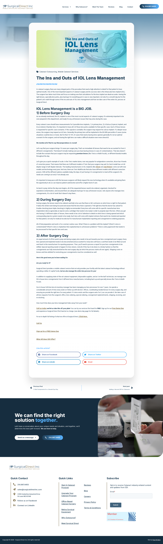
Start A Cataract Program (68, 483)
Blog (120, 7)
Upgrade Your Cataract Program (69, 492)
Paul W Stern (156, 540)
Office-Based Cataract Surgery (69, 500)
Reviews (111, 7)
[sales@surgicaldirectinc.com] (14, 487)
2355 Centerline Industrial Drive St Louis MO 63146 (31, 492)
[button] (58, 354)
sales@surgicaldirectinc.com (30, 487)
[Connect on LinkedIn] (14, 503)
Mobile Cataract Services (68, 72)
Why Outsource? (81, 7)
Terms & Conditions (92, 505)
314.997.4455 (23, 482)
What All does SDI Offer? (45, 339)
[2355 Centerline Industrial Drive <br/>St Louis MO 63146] (14, 491)
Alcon (98, 167)
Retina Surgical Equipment (68, 508)
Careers (87, 494)
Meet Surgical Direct (67, 522)
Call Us (38, 323)
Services (66, 7)
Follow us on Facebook (27, 498)
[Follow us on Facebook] (14, 498)
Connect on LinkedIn (26, 503)
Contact (130, 7)
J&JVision (107, 167)
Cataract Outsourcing (48, 72)
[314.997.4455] (14, 482)
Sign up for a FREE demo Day (46, 331)
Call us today (41, 308)
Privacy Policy (90, 499)
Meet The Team (97, 7)
